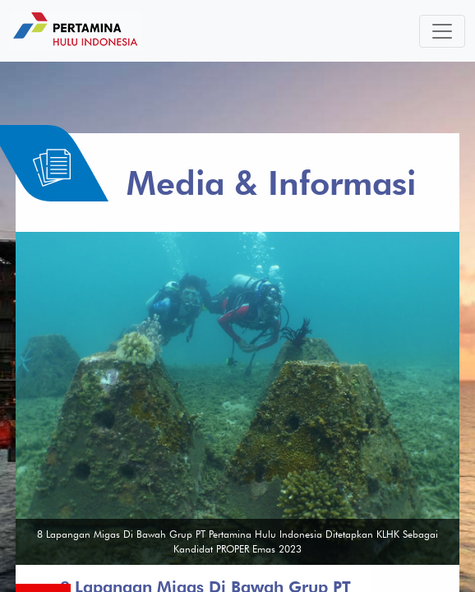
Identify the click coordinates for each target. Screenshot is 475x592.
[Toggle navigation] (442, 31)
